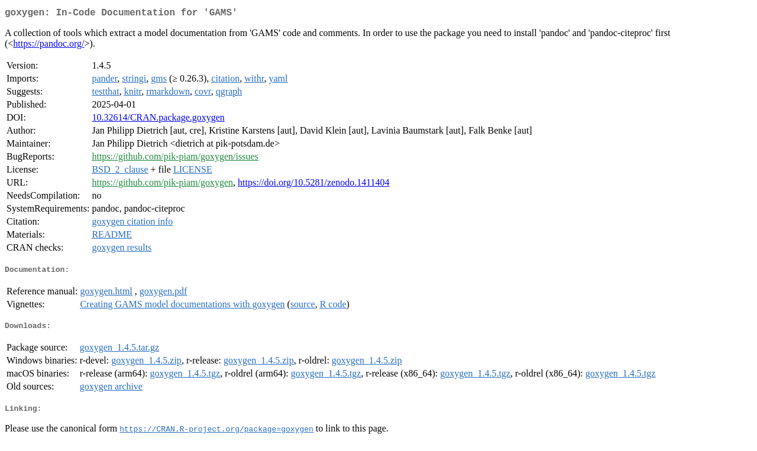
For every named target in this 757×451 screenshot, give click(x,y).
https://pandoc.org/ (48, 46)
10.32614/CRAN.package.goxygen (158, 120)
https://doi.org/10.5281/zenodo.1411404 (313, 185)
